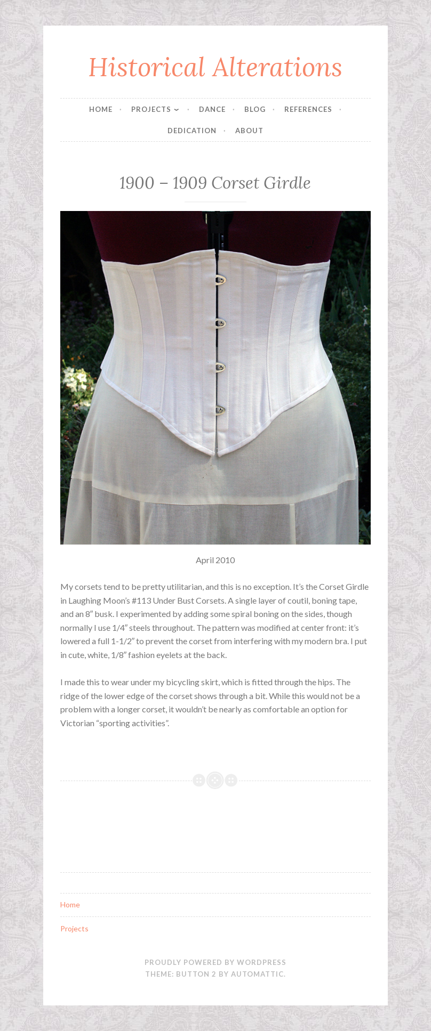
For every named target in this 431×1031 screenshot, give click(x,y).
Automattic (257, 974)
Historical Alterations (215, 66)
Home (101, 109)
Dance (212, 109)
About (249, 130)
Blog (255, 109)
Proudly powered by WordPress (215, 962)
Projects (151, 109)
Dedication (192, 130)
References (308, 109)
